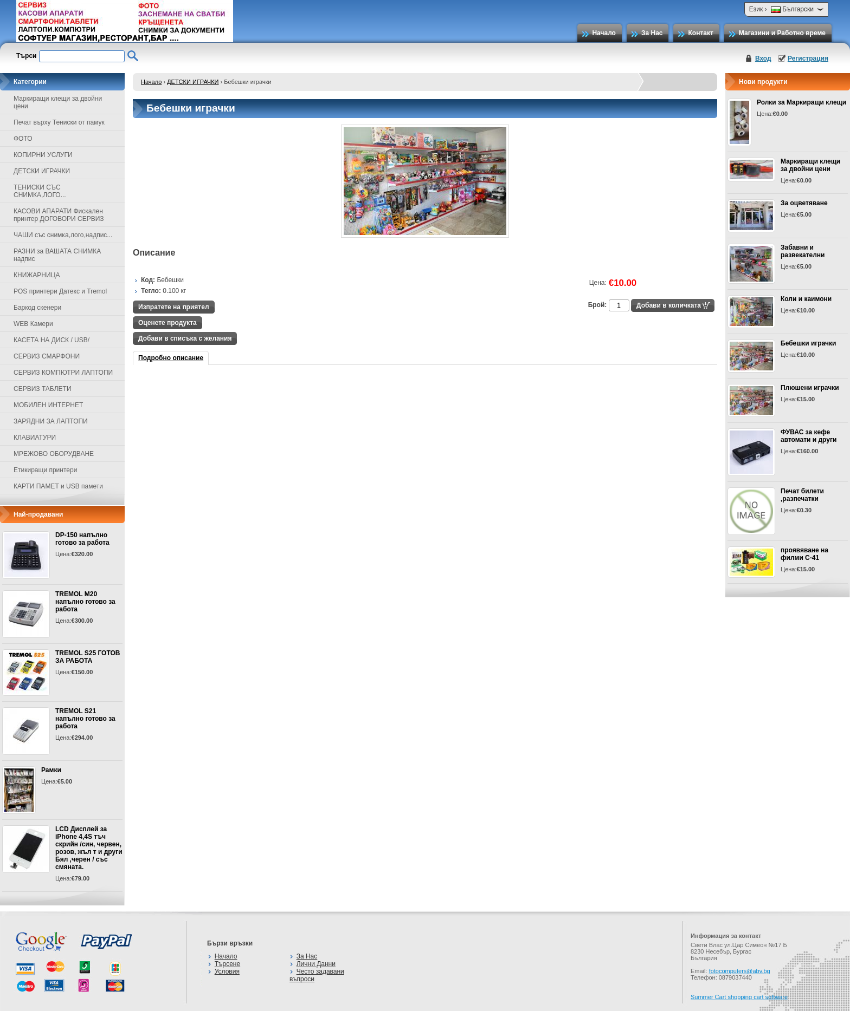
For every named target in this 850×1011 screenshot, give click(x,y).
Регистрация (808, 58)
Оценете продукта (167, 323)
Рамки (51, 770)
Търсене (227, 964)
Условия (227, 971)
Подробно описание (170, 358)
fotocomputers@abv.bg (739, 971)
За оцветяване (804, 203)
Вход (763, 58)
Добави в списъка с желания (184, 338)
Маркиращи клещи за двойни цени (810, 165)
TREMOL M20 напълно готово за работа (85, 601)
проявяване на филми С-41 (804, 554)
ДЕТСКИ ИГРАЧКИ (192, 82)
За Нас (652, 33)
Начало (603, 33)
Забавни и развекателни (803, 251)
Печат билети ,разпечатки (802, 495)
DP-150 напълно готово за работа (82, 538)
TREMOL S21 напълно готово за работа (85, 718)
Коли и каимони (806, 299)
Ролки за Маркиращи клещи (801, 102)
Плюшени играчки (810, 388)
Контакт (700, 33)
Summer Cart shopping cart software (739, 997)
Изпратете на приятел (173, 307)
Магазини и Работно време (782, 33)
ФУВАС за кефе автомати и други (808, 435)
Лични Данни (316, 964)
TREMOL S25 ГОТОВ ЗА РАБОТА (87, 656)
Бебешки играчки (808, 343)
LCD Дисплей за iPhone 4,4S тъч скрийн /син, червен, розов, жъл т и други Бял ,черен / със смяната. (89, 848)
